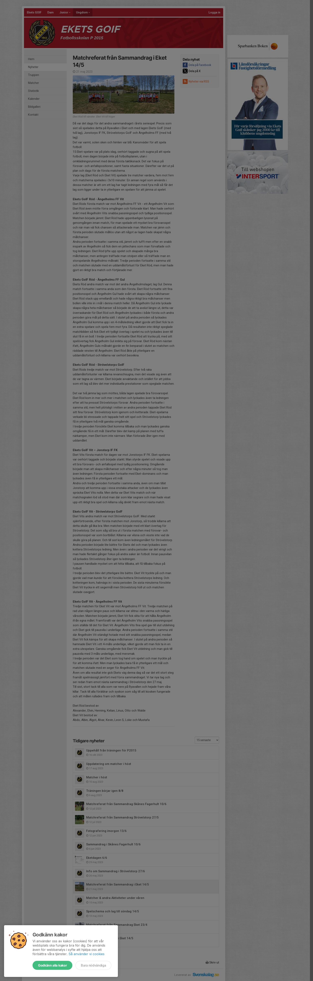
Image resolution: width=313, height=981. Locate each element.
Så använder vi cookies (86, 954)
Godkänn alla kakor (52, 965)
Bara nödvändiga (93, 965)
